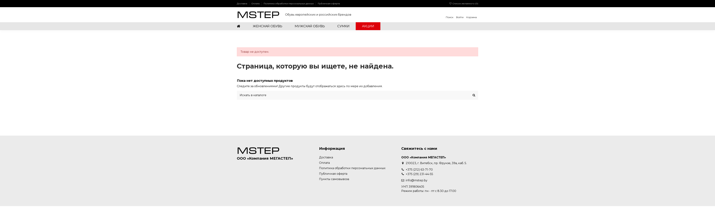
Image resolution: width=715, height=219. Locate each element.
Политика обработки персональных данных (289, 3)
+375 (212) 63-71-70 (419, 169)
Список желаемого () (463, 3)
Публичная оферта (329, 3)
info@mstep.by (416, 180)
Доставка (242, 3)
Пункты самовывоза (334, 179)
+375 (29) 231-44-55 (419, 174)
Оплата (255, 3)
